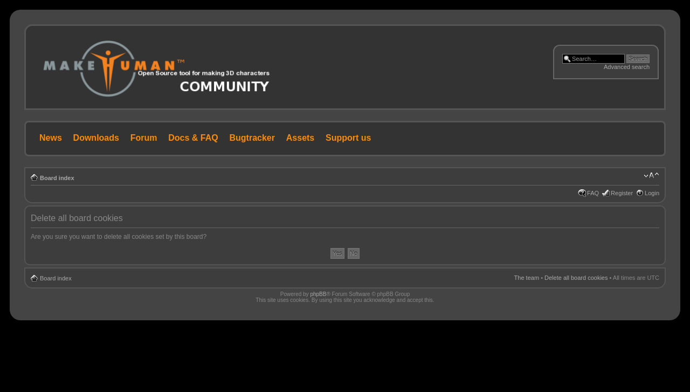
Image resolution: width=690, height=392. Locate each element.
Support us (348, 137)
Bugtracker (252, 137)
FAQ (593, 193)
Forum (143, 137)
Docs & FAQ (193, 137)
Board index (57, 178)
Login (652, 193)
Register (622, 193)
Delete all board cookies (576, 277)
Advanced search (627, 67)
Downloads (96, 137)
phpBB (318, 294)
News (50, 137)
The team (526, 277)
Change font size (651, 176)
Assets (300, 137)
